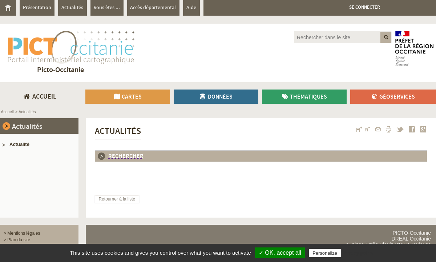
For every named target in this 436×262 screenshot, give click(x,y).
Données (216, 97)
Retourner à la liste (116, 199)
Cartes (127, 97)
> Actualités (25, 112)
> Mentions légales (22, 233)
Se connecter (364, 7)
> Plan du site (17, 239)
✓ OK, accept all (280, 253)
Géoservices (393, 97)
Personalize (324, 253)
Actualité (19, 144)
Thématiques (304, 97)
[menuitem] (10, 8)
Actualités (27, 127)
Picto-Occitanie (60, 70)
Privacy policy (358, 253)
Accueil (7, 112)
